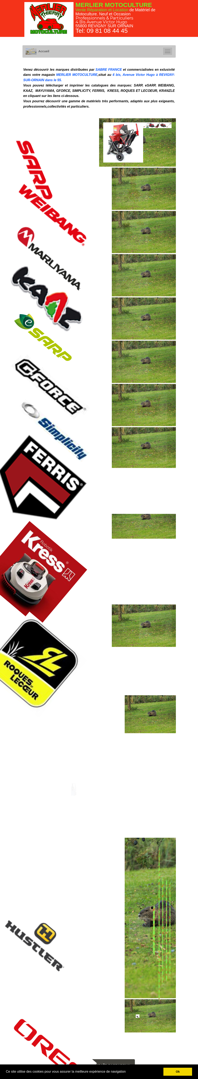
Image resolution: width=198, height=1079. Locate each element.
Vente (81, 10)
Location (120, 10)
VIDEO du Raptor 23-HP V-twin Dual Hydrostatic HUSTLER (159, 930)
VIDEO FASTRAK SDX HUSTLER (153, 930)
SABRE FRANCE (109, 69)
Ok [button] (178, 1071)
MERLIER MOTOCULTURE (77, 74)
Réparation (97, 10)
